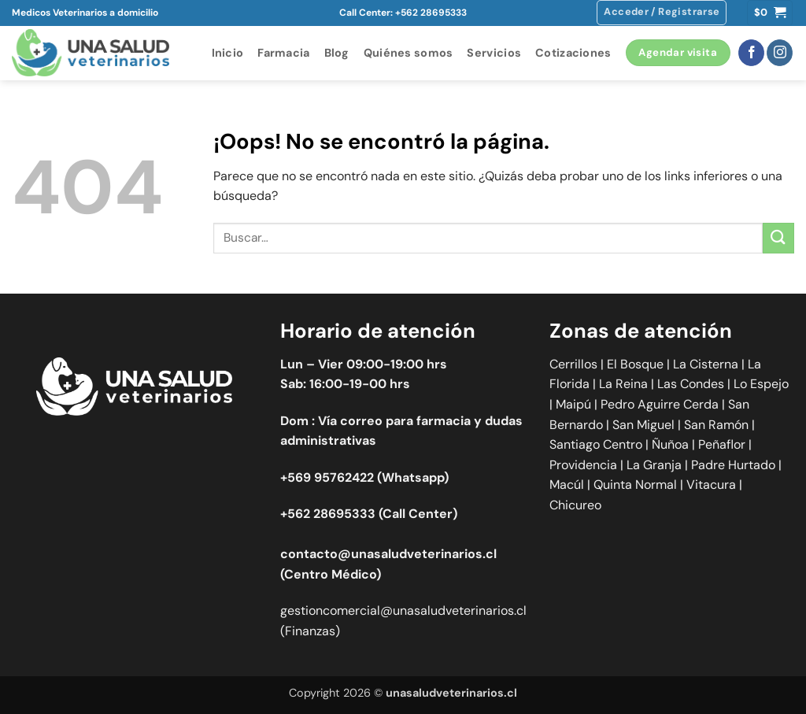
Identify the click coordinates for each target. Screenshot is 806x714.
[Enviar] (778, 238)
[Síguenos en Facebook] (751, 52)
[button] (662, 12)
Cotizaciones (573, 53)
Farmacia (283, 53)
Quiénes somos (408, 53)
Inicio (228, 53)
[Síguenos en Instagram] (780, 52)
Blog (336, 53)
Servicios (494, 53)
